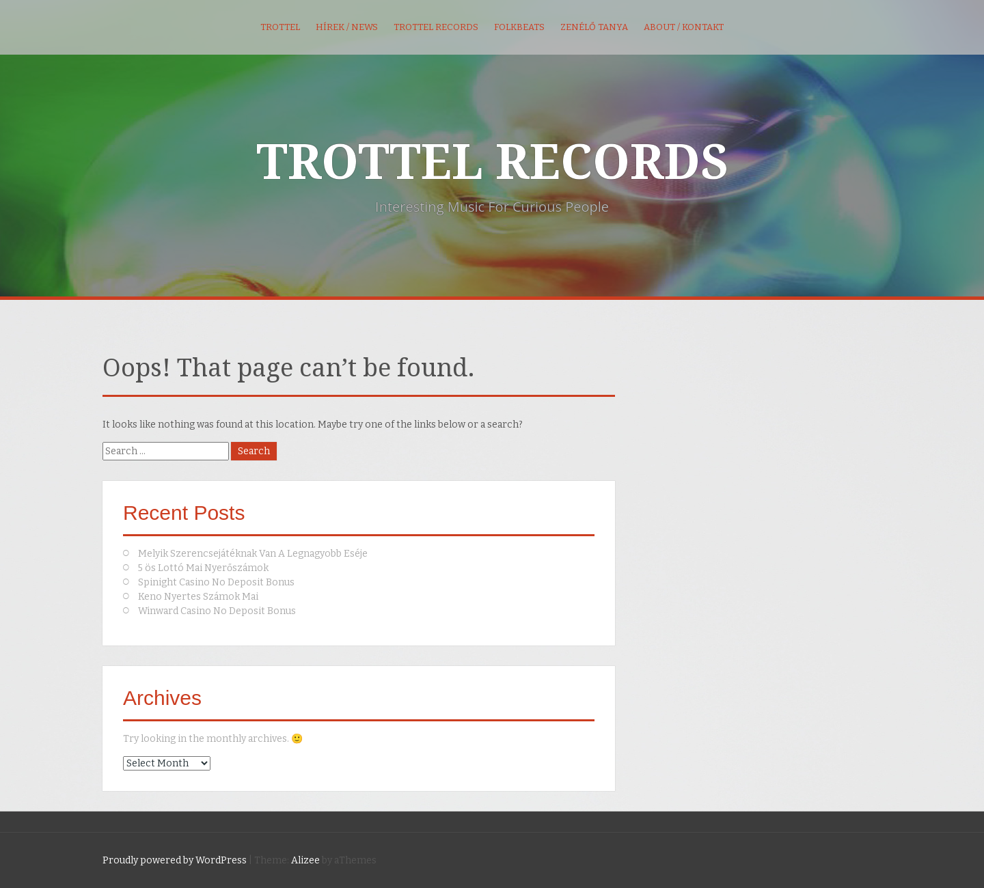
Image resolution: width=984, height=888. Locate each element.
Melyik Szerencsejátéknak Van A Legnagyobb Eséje (253, 553)
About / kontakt (684, 27)
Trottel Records (436, 27)
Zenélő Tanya (594, 27)
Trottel (280, 27)
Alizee (305, 860)
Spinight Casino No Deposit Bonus (216, 582)
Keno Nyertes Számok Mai (198, 596)
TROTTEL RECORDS (492, 163)
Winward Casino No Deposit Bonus (217, 611)
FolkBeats (519, 27)
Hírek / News (347, 27)
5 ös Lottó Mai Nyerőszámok (203, 568)
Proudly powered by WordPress (174, 860)
